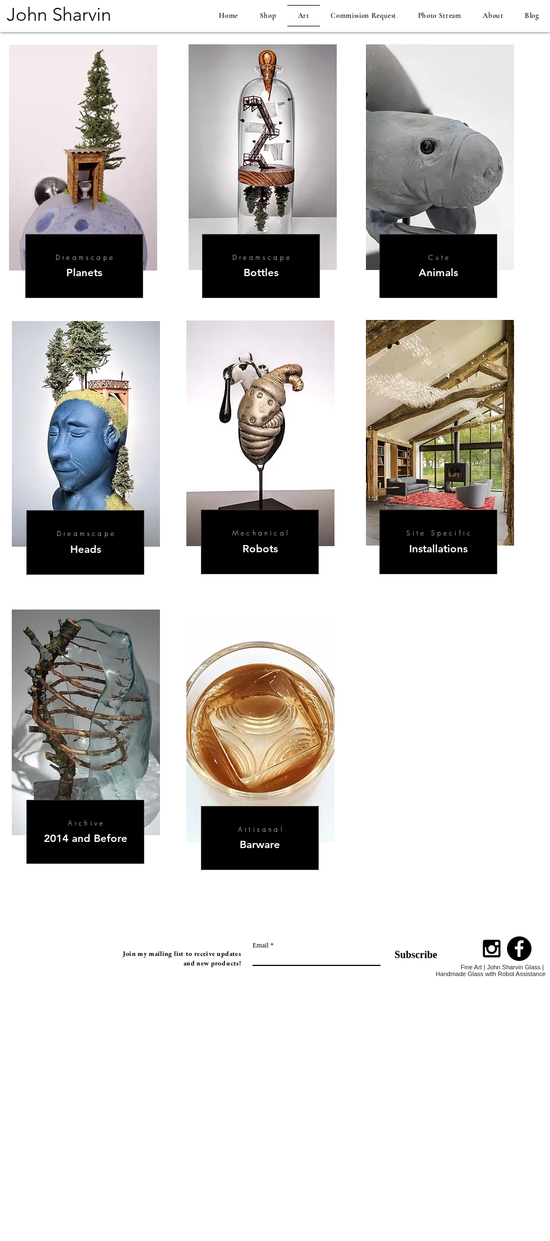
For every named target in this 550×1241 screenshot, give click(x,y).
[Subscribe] (409, 955)
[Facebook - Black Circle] (519, 948)
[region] (86, 453)
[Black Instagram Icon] (491, 948)
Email (261, 945)
